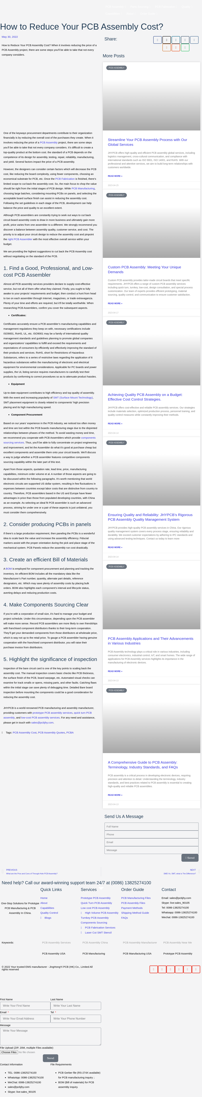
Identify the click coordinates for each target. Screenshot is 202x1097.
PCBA (68, 730)
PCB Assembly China (95, 941)
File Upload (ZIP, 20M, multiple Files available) (26, 1046)
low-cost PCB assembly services (39, 716)
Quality (187, 6)
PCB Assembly (116, 6)
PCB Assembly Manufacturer (139, 941)
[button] (153, 968)
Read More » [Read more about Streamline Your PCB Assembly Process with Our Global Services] (115, 176)
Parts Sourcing (140, 6)
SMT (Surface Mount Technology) (72, 396)
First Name (6, 998)
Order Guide (148, 13)
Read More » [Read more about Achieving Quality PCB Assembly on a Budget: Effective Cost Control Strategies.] (115, 423)
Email (3, 1011)
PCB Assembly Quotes (50, 730)
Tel (52, 1011)
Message (5, 1023)
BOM (9, 567)
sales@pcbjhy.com (42, 721)
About (131, 13)
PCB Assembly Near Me (177, 941)
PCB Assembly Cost (24, 730)
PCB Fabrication (166, 6)
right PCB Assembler (20, 238)
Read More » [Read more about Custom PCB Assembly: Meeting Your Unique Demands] (115, 303)
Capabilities (114, 13)
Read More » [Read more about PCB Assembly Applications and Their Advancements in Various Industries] (115, 671)
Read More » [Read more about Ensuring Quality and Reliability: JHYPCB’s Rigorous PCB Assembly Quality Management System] (115, 547)
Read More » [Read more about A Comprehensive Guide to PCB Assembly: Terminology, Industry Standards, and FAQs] (115, 795)
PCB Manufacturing (83, 188)
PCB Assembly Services (56, 941)
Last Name (56, 998)
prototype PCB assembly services (52, 711)
